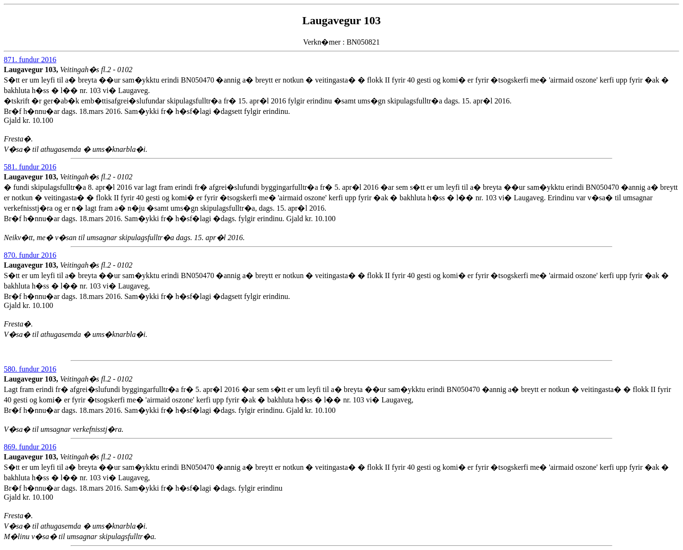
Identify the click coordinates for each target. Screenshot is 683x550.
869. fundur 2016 (30, 447)
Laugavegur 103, (32, 69)
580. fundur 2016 (30, 369)
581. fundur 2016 (30, 167)
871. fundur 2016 (30, 60)
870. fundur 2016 (30, 255)
